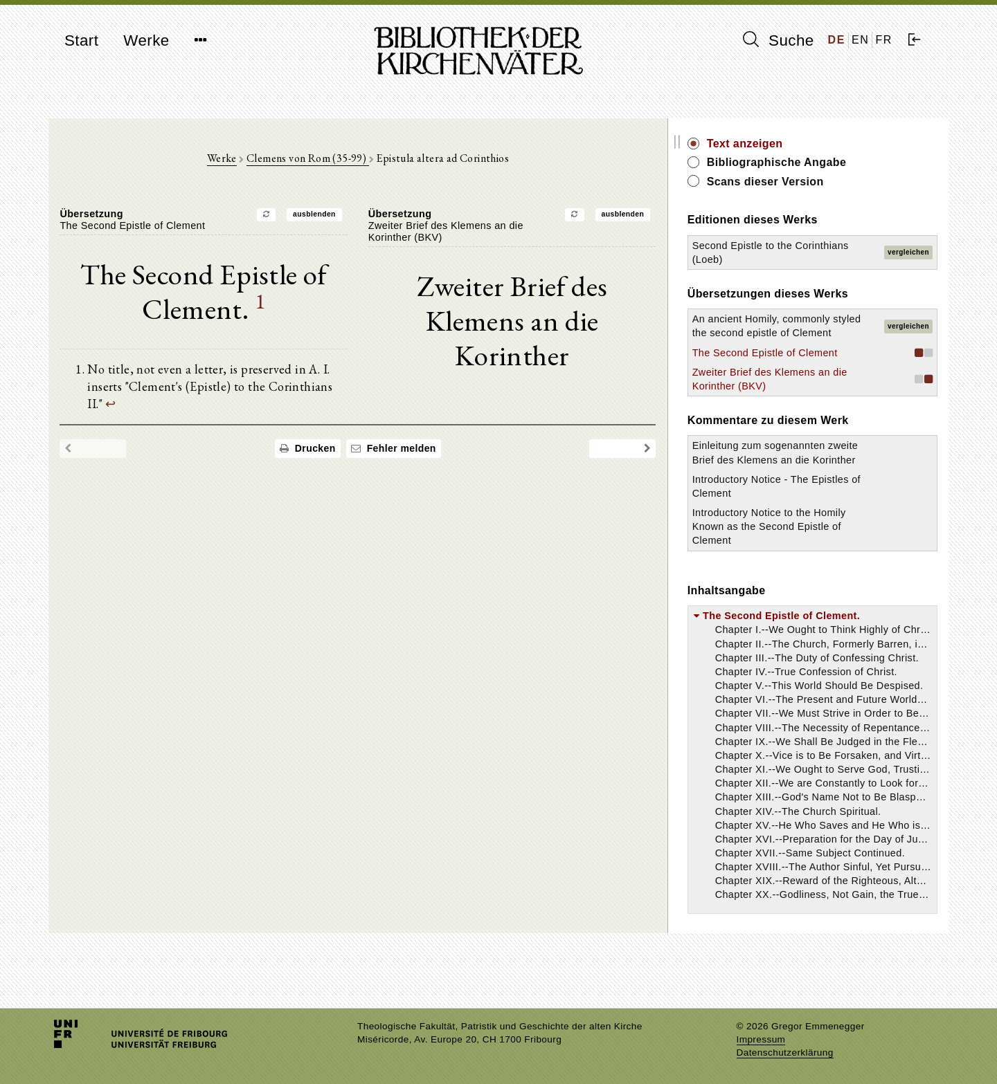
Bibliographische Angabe (833, 162)
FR (883, 40)
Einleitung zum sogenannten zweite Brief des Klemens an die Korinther (814, 487)
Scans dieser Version (821, 181)
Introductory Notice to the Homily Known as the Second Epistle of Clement (810, 568)
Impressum (761, 1039)
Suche (778, 40)
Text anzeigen (801, 143)
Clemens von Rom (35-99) (336, 160)
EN (860, 40)
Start (81, 40)
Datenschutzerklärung (785, 1052)
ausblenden (342, 216)
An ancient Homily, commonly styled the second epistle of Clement (809, 332)
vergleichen (908, 252)
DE (836, 40)
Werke (146, 40)
